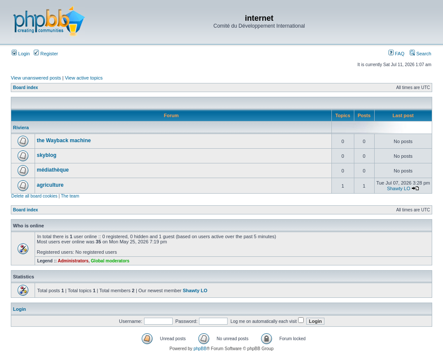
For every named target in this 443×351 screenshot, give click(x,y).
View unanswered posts (36, 77)
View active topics (84, 77)
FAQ (396, 53)
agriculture (50, 185)
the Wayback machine (64, 140)
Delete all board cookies (34, 196)
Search (420, 53)
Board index (25, 87)
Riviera (21, 127)
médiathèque (53, 170)
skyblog (46, 155)
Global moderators (110, 260)
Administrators (73, 260)
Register (46, 53)
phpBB (199, 348)
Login (21, 53)
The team (70, 196)
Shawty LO (398, 188)
